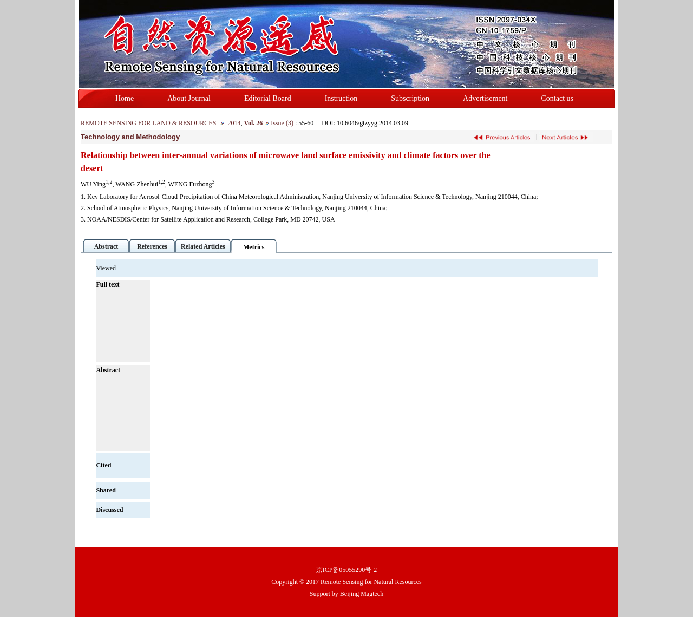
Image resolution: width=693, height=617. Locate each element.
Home (124, 98)
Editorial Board (267, 98)
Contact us (557, 98)
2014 (233, 123)
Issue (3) (282, 123)
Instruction (341, 98)
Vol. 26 (253, 123)
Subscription (410, 98)
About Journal (189, 98)
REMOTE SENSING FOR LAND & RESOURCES (148, 123)
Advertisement (485, 98)
